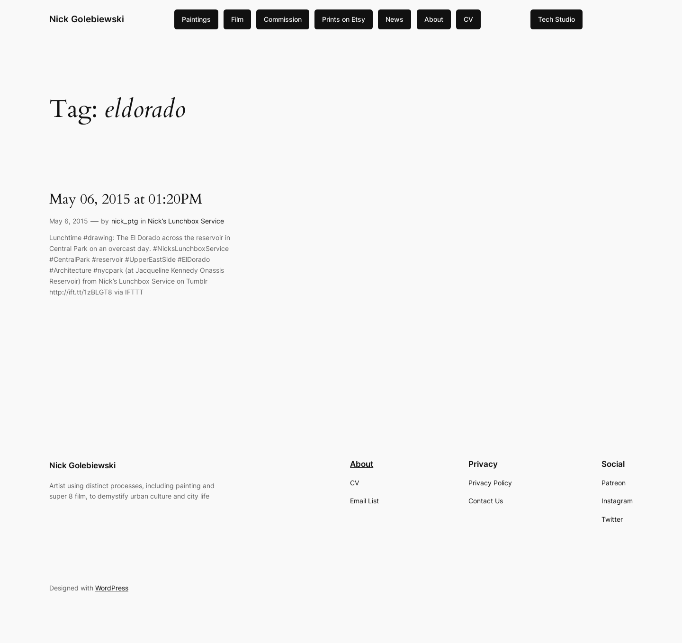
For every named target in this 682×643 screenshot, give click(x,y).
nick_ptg (124, 221)
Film (237, 19)
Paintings (196, 19)
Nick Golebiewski (86, 19)
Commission (283, 19)
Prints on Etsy (343, 19)
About (433, 19)
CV (468, 19)
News (395, 19)
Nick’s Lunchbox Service (186, 221)
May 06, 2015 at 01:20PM (125, 199)
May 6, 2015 (68, 221)
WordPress (111, 588)
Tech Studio (556, 19)
